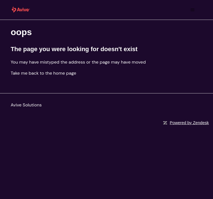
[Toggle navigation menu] (192, 10)
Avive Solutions (26, 105)
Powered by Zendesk (189, 122)
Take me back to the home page (43, 73)
